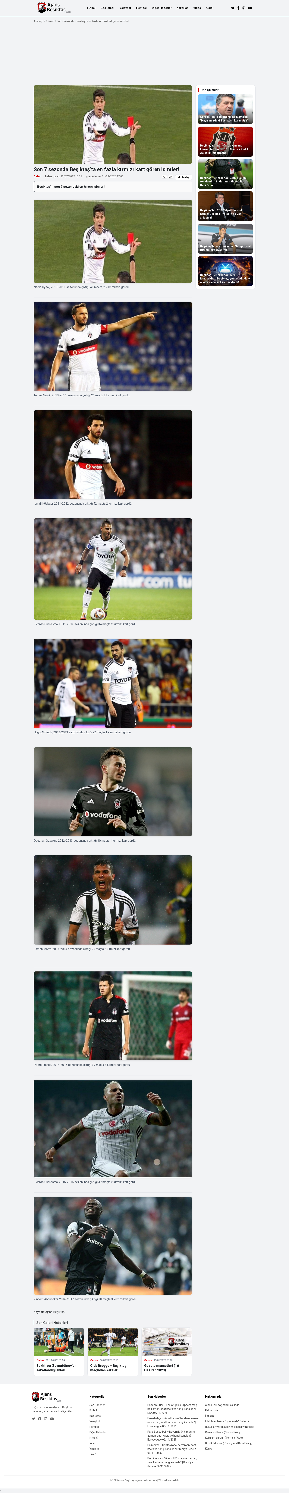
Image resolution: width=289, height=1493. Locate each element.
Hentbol (141, 8)
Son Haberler (97, 1404)
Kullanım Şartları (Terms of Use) (224, 1437)
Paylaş (183, 177)
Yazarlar (182, 8)
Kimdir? (94, 1437)
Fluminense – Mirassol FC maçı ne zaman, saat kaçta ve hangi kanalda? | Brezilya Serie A (172, 1462)
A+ (170, 176)
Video (197, 8)
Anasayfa (39, 21)
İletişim (209, 1415)
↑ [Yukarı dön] (1, 1490)
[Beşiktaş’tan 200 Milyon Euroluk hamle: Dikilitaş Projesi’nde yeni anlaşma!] (225, 206)
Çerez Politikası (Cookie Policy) (223, 1432)
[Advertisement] (145, 54)
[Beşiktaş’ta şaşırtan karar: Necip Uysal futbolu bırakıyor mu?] (225, 239)
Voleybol (125, 8)
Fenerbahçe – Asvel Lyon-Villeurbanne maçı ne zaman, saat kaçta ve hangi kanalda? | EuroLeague (173, 1422)
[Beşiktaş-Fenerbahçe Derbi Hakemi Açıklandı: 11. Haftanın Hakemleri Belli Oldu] (225, 174)
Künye (208, 1448)
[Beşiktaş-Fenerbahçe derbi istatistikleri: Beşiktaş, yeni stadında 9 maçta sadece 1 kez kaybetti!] (225, 271)
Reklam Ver (212, 1410)
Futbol (91, 8)
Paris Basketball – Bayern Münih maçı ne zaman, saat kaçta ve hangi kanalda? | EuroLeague (171, 1435)
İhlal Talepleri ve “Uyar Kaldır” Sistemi (227, 1421)
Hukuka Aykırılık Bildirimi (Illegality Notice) (229, 1426)
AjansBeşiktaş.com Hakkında (222, 1404)
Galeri (210, 8)
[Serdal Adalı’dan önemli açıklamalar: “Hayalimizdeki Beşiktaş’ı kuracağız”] (225, 109)
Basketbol (107, 8)
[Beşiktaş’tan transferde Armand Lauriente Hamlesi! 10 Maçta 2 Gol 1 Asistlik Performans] (225, 142)
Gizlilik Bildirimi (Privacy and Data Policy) (228, 1443)
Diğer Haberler (162, 8)
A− (164, 176)
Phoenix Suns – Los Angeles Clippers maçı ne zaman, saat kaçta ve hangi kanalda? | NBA (172, 1408)
